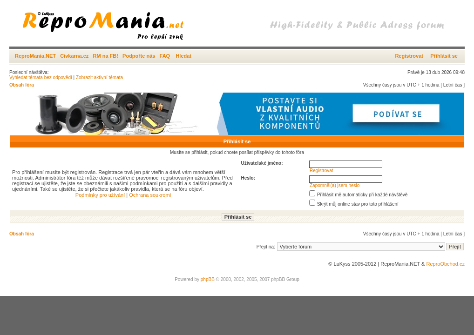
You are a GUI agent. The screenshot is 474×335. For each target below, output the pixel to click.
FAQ (165, 56)
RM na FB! (105, 56)
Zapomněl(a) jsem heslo (334, 185)
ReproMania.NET (35, 56)
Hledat (183, 56)
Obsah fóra (21, 84)
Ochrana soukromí (150, 195)
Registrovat (409, 56)
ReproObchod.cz (445, 264)
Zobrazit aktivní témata (99, 77)
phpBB (208, 279)
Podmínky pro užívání (100, 195)
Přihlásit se (444, 56)
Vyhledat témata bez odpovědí (40, 77)
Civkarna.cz (74, 56)
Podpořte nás (138, 56)
